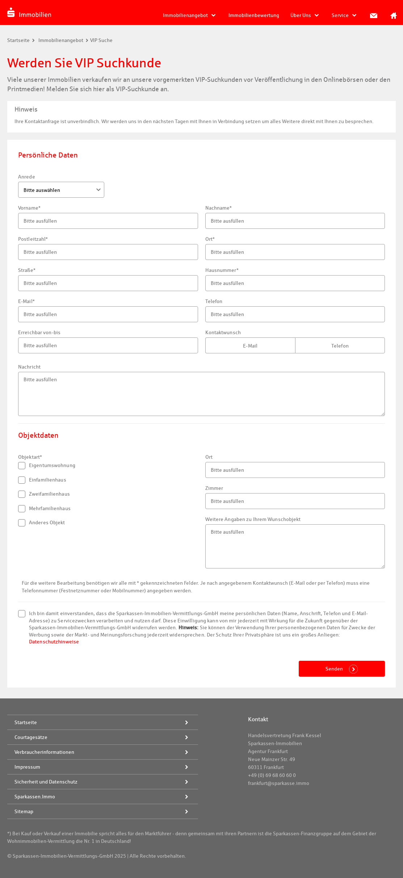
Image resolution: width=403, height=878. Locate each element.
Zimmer (214, 488)
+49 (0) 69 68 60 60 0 (272, 775)
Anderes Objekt (41, 522)
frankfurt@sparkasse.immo (278, 783)
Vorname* (29, 208)
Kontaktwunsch (223, 332)
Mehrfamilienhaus (44, 508)
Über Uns (300, 15)
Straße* (26, 270)
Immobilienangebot (185, 15)
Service (340, 15)
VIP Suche (101, 40)
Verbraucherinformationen (44, 752)
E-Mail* (26, 301)
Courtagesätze (30, 737)
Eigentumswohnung (46, 465)
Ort (209, 457)
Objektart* (30, 457)
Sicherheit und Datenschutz (45, 782)
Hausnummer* (222, 270)
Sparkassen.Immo (34, 796)
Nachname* (218, 208)
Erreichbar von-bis (39, 332)
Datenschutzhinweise (54, 641)
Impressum (27, 767)
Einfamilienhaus (42, 480)
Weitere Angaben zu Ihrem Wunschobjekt (253, 519)
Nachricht (29, 367)
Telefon (214, 301)
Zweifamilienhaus (44, 494)
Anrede (26, 177)
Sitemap (23, 811)
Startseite (18, 40)
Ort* (210, 239)
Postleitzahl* (33, 239)
